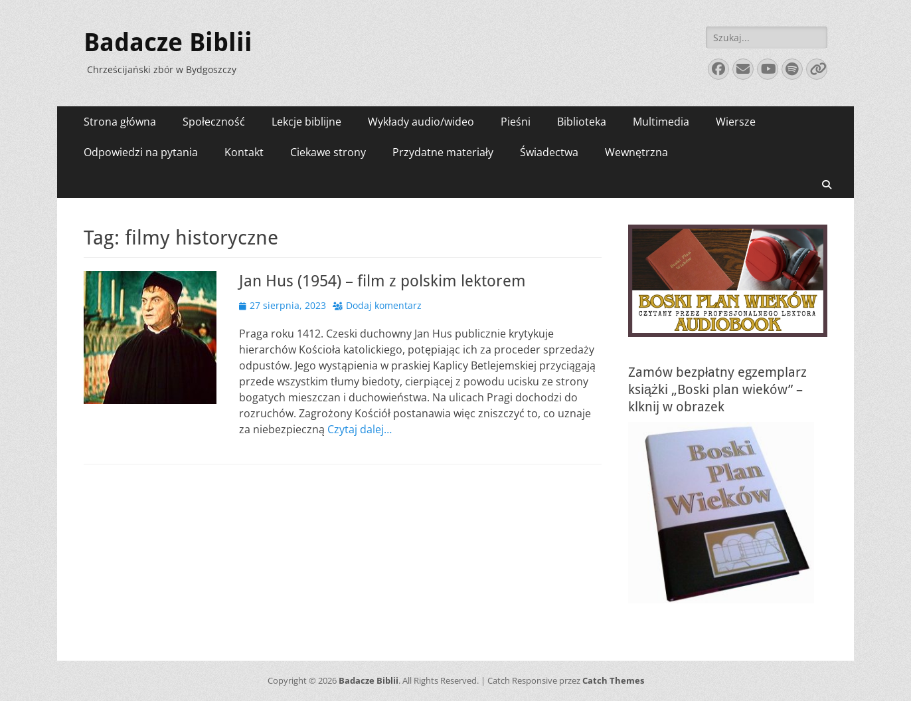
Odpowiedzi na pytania (141, 152)
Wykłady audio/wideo (421, 121)
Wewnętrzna (636, 152)
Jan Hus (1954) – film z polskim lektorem (382, 281)
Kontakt (244, 152)
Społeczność (214, 121)
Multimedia (661, 121)
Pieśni (516, 121)
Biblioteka (581, 121)
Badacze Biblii (168, 42)
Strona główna (120, 121)
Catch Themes (613, 680)
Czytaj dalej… (359, 429)
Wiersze (736, 121)
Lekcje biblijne (306, 121)
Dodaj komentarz (384, 305)
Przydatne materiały (442, 152)
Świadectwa (549, 152)
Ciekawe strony (328, 152)
